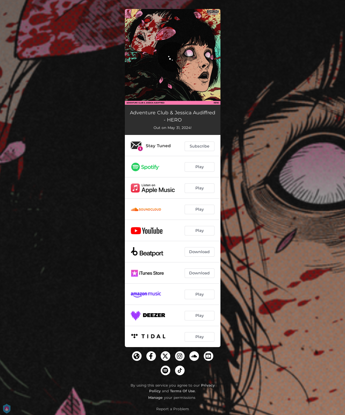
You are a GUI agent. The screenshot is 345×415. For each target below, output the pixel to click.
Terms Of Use (182, 391)
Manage (155, 397)
